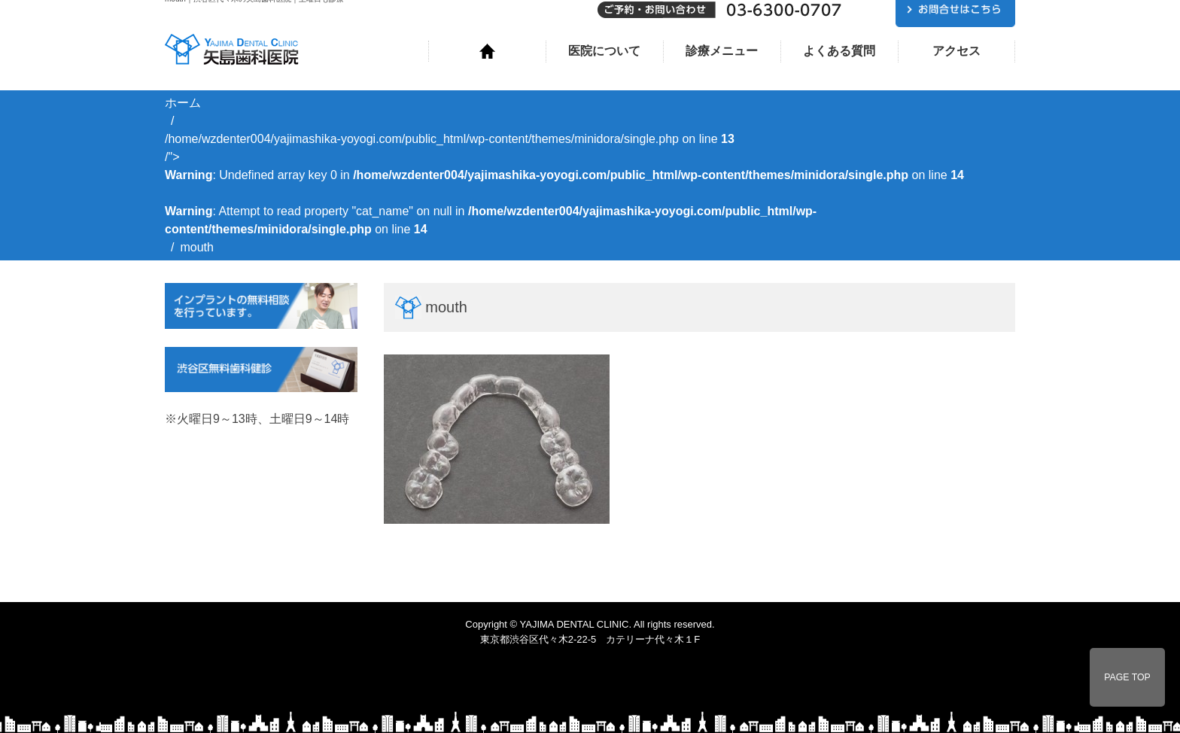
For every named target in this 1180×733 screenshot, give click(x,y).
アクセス (956, 50)
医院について (604, 50)
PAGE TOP (1127, 677)
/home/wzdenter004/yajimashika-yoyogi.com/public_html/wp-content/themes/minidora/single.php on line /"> (564, 184)
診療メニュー (722, 50)
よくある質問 (839, 50)
